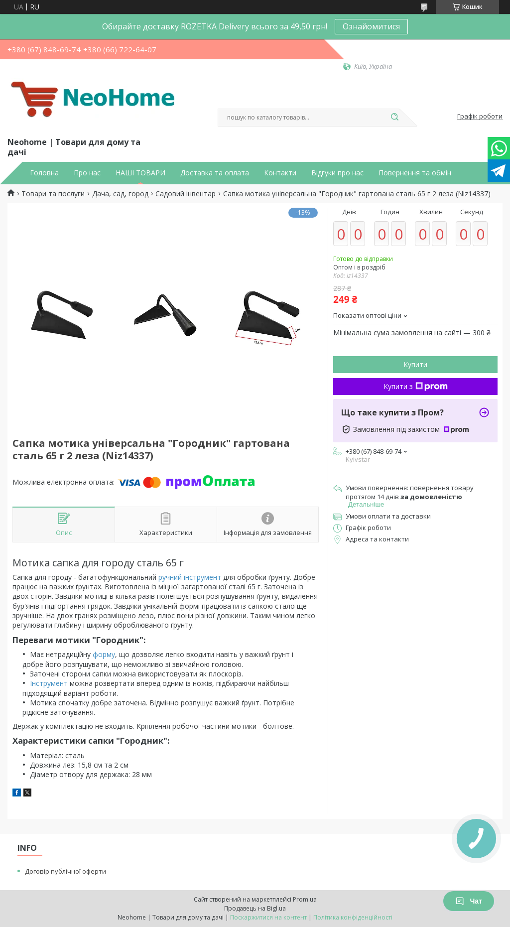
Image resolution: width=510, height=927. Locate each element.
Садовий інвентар (185, 193)
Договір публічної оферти (65, 871)
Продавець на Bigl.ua (255, 908)
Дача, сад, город (120, 193)
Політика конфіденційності (352, 917)
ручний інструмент (189, 577)
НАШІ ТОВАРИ (140, 172)
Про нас (87, 172)
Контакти (280, 172)
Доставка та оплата (214, 172)
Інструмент (49, 683)
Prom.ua (305, 899)
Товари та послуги (53, 193)
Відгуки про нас (337, 172)
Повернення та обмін (415, 172)
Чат (468, 901)
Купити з (415, 386)
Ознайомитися (371, 26)
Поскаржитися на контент (268, 917)
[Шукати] (394, 118)
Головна (44, 172)
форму (104, 654)
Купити (415, 364)
